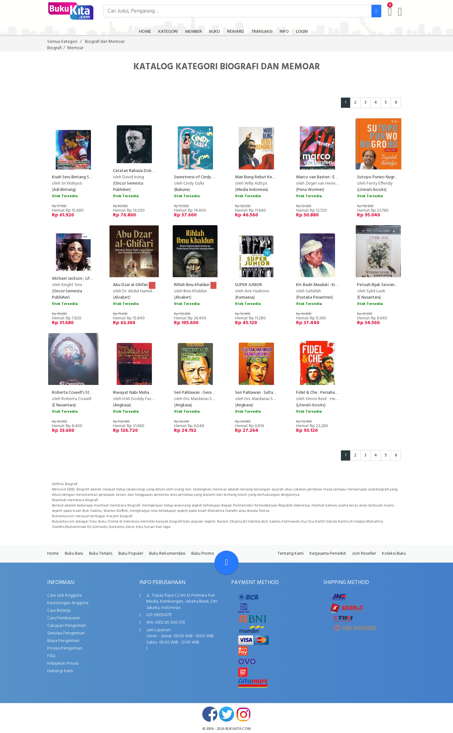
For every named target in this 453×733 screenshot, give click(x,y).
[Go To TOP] (226, 563)
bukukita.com (238, 729)
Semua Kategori (62, 41)
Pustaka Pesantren (314, 297)
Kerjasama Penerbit (328, 553)
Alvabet (121, 297)
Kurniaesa (245, 297)
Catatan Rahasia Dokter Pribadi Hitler (147, 171)
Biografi (54, 48)
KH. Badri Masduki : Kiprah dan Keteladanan (336, 285)
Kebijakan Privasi (63, 663)
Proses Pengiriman (64, 648)
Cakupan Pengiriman (66, 625)
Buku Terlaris (100, 553)
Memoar (75, 48)
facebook (210, 714)
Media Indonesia (251, 189)
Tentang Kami (290, 553)
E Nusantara (369, 297)
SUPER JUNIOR (248, 285)
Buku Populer (130, 553)
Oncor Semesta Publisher (128, 186)
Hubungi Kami (60, 671)
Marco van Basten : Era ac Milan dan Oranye (336, 177)
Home (53, 553)
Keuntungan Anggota (67, 603)
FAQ (51, 656)
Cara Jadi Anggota (64, 595)
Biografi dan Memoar (105, 41)
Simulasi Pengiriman (66, 633)
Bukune (182, 189)
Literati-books (371, 189)
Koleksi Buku (394, 553)
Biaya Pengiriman (63, 640)
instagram (243, 714)
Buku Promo (202, 553)
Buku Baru (74, 553)
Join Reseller (364, 553)
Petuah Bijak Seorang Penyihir (385, 285)
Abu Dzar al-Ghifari (130, 285)
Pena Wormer (310, 189)
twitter (226, 714)
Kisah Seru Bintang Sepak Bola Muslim (87, 177)
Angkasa (122, 405)
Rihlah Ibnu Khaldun (192, 285)
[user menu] (400, 11)
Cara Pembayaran (63, 618)
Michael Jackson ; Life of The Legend (86, 278)
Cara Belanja (58, 610)
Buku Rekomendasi (167, 553)
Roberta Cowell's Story (74, 392)
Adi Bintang (64, 189)
